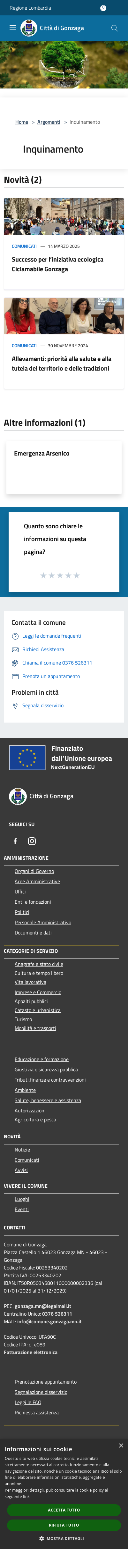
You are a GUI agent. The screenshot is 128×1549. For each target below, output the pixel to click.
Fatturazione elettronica (30, 1352)
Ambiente (25, 1090)
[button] (64, 1538)
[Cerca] (114, 28)
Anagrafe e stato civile (39, 964)
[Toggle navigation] (13, 27)
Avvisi (21, 1170)
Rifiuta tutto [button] (64, 1525)
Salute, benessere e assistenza (48, 1100)
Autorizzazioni (30, 1110)
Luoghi (22, 1199)
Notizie (22, 1149)
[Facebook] (15, 841)
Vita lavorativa (30, 982)
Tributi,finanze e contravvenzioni (50, 1080)
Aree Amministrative (37, 881)
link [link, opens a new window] (26, 1496)
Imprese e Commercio (38, 992)
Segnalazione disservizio (41, 1392)
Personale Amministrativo (43, 922)
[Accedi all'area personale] (103, 8)
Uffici (20, 891)
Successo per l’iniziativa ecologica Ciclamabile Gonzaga (57, 264)
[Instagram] (32, 841)
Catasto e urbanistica (38, 1010)
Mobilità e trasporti (35, 1028)
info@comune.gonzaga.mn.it (49, 1321)
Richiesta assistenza (37, 1412)
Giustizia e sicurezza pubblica (46, 1069)
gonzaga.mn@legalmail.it (43, 1306)
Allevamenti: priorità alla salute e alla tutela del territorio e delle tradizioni (61, 363)
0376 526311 (57, 1314)
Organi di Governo (34, 871)
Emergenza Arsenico (42, 453)
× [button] (120, 1446)
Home (21, 122)
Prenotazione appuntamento (46, 1382)
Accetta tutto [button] (64, 1510)
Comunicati (24, 246)
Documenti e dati (33, 932)
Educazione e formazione (42, 1059)
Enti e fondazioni (33, 902)
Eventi (22, 1209)
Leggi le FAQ (28, 1402)
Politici (22, 912)
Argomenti (48, 122)
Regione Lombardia (30, 8)
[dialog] (64, 1494)
